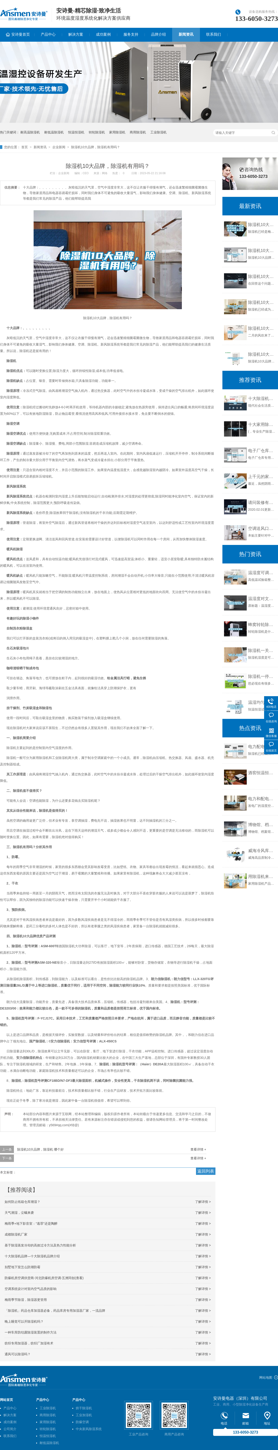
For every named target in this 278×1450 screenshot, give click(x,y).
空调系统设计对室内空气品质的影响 (31, 1289)
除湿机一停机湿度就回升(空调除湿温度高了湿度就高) (262, 676)
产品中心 (48, 34)
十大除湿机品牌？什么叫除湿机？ (262, 398)
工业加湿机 (84, 1415)
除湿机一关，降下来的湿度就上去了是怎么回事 (262, 650)
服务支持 (130, 34)
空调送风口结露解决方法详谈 (262, 528)
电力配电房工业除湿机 (262, 746)
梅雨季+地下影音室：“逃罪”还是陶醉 (31, 1223)
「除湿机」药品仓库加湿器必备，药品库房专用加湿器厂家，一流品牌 (55, 1310)
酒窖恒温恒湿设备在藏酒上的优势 (262, 773)
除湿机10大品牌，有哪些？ (262, 250)
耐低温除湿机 (54, 132)
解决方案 (75, 34)
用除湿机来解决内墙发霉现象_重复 (262, 876)
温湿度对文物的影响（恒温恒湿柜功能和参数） (262, 598)
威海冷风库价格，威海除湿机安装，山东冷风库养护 (262, 850)
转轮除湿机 (97, 132)
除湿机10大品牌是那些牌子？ (262, 354)
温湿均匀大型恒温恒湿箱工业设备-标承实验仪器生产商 (262, 702)
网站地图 (265, 1377)
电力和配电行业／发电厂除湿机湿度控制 (262, 798)
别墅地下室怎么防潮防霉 (22, 1267)
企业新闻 (58, 147)
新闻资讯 (186, 34)
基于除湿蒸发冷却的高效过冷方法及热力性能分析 (40, 1245)
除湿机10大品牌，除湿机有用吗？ (95, 147)
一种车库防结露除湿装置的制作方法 (31, 1332)
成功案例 (103, 34)
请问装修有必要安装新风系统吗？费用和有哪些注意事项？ (262, 502)
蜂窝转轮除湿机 (262, 624)
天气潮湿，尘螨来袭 (19, 1212)
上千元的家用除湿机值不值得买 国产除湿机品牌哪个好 (262, 476)
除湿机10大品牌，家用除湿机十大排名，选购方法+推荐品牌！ (262, 302)
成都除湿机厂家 (16, 1234)
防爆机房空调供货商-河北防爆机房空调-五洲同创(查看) (44, 1278)
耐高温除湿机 (30, 132)
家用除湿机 (117, 132)
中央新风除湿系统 (89, 1429)
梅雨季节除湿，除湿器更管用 (26, 1300)
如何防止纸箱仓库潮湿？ (22, 1202)
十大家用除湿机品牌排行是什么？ (262, 424)
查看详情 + (198, 1149)
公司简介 (9, 1429)
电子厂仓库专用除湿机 (262, 450)
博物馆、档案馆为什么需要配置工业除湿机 (262, 824)
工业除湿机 (158, 132)
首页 (24, 147)
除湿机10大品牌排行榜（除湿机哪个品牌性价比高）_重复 (262, 328)
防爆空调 (82, 1422)
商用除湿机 (138, 132)
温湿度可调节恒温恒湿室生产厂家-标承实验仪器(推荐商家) (262, 572)
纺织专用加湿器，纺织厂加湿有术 (29, 1343)
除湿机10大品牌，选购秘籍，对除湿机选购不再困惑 (262, 224)
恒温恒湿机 (76, 132)
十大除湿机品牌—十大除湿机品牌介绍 (32, 1256)
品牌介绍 (158, 34)
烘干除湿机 (84, 1408)
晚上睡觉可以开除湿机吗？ (24, 1321)
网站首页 (6, 1400)
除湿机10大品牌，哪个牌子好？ (262, 276)
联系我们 (213, 34)
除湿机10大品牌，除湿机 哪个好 (40, 1149)
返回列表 (205, 1171)
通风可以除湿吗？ (18, 1354)
